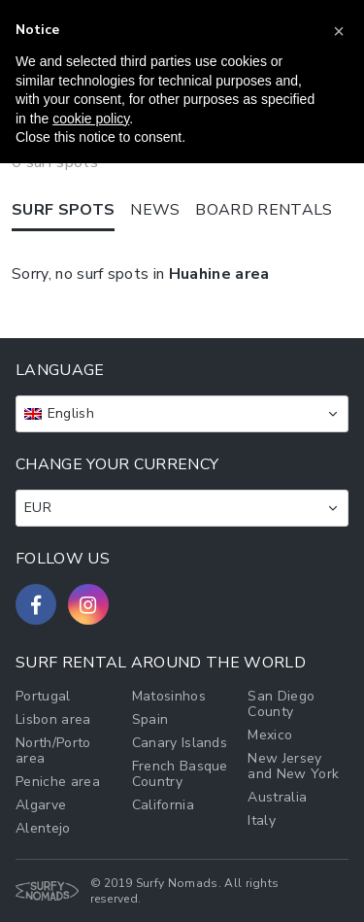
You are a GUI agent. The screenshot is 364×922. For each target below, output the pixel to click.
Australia (277, 797)
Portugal (43, 696)
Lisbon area (53, 719)
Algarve (41, 805)
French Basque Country (180, 774)
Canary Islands (179, 743)
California (163, 805)
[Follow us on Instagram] (88, 604)
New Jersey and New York (293, 766)
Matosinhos (169, 696)
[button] (338, 31)
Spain (150, 719)
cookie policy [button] (90, 118)
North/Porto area (53, 751)
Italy (262, 820)
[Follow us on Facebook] (36, 604)
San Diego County (281, 704)
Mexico (270, 735)
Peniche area (58, 781)
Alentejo (43, 828)
